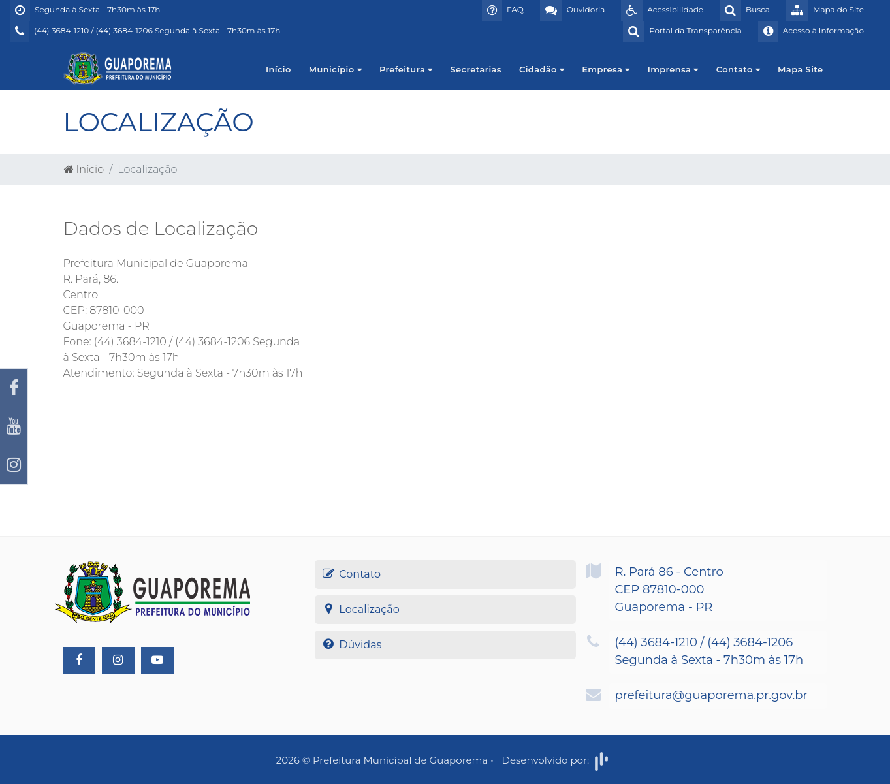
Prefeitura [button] (406, 69)
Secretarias (476, 69)
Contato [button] (738, 69)
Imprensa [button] (673, 69)
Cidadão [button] (541, 69)
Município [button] (335, 69)
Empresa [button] (605, 69)
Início (278, 69)
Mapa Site (800, 69)
